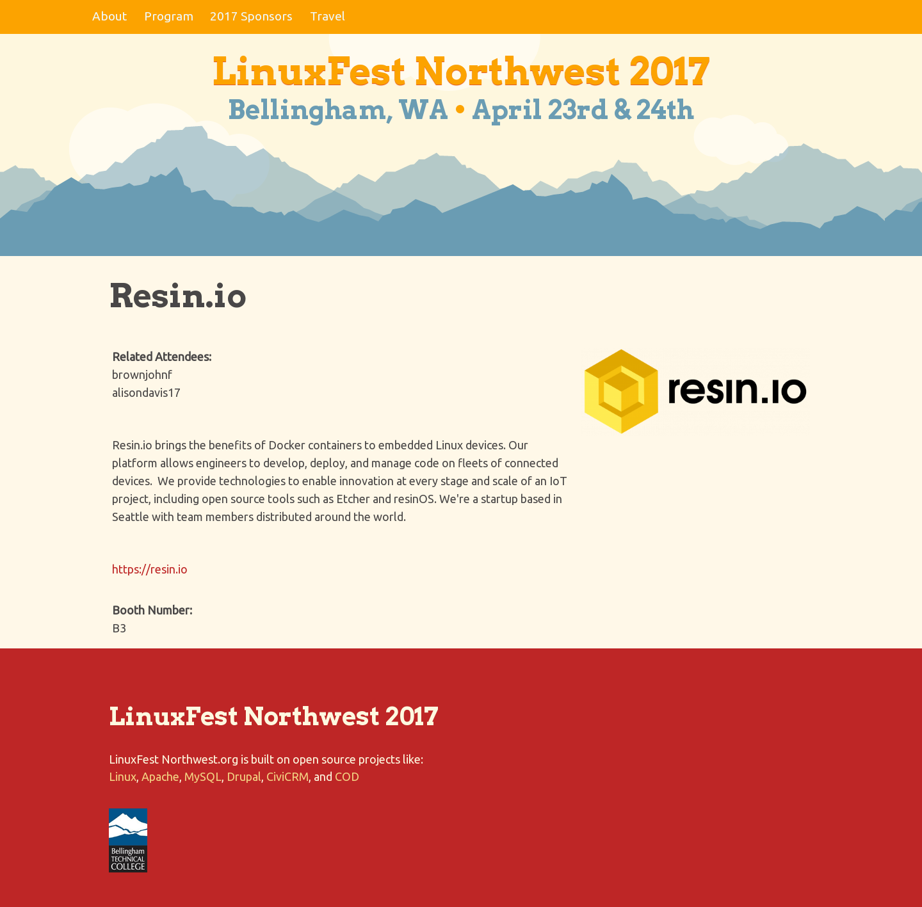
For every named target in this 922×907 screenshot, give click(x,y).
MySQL (203, 776)
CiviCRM (287, 776)
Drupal (244, 776)
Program (168, 16)
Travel (327, 16)
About (109, 16)
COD (347, 776)
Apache (160, 776)
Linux (122, 776)
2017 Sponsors (251, 16)
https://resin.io (150, 569)
